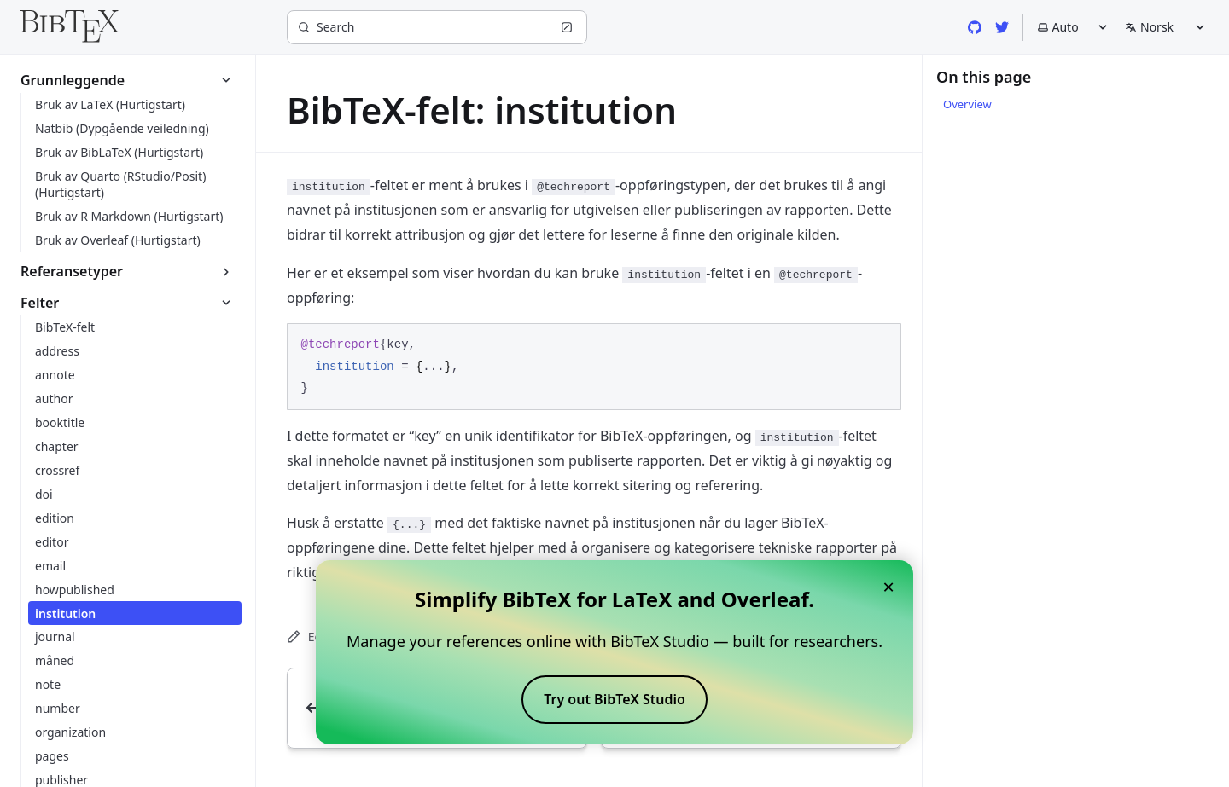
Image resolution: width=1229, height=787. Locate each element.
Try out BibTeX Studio (614, 699)
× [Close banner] (888, 586)
